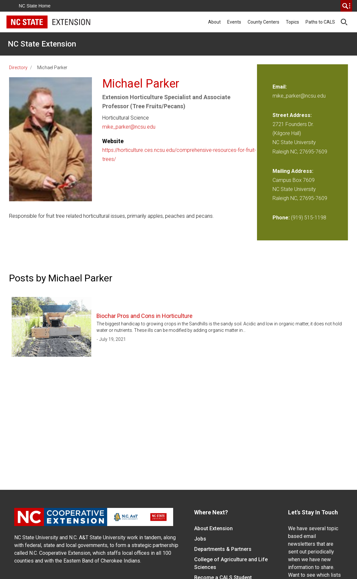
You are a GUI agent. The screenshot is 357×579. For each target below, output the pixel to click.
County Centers (263, 22)
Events (234, 22)
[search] (346, 6)
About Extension (213, 528)
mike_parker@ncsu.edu (128, 127)
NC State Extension (42, 43)
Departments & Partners (222, 549)
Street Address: (292, 115)
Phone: (281, 218)
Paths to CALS (320, 22)
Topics (292, 22)
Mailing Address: (293, 171)
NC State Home (34, 5)
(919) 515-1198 (308, 218)
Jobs (200, 539)
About (214, 22)
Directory (18, 67)
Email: (280, 87)
